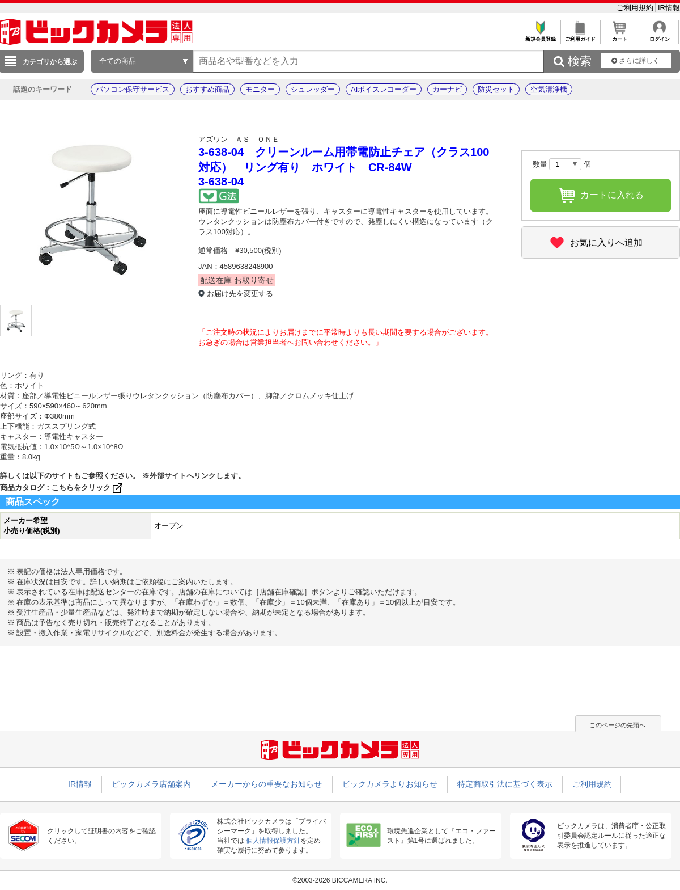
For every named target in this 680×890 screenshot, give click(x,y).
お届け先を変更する (240, 293)
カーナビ (447, 89)
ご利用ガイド (580, 36)
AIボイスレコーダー (383, 89)
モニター (260, 89)
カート (619, 36)
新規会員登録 (540, 36)
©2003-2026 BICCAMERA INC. (340, 880)
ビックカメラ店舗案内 (151, 783)
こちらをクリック (88, 487)
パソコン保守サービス (132, 89)
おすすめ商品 (207, 89)
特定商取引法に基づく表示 (504, 783)
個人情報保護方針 (273, 841)
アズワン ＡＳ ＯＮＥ (238, 139)
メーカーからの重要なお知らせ (266, 783)
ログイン (659, 36)
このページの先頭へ (617, 725)
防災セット (496, 89)
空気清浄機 (548, 89)
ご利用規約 (636, 7)
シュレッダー (313, 89)
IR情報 (669, 7)
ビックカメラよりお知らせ (389, 783)
